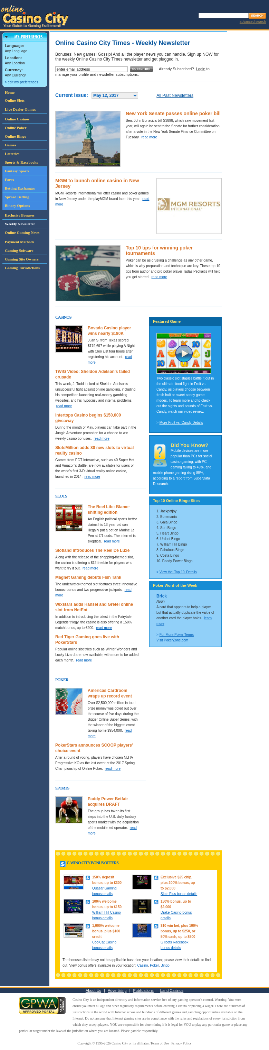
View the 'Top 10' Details (178, 572)
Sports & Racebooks (21, 162)
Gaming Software (19, 250)
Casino (142, 965)
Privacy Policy (181, 1043)
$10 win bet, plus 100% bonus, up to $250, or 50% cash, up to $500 (179, 931)
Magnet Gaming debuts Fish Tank (88, 577)
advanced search (253, 22)
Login (200, 69)
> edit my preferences (21, 82)
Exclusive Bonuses (20, 215)
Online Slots (15, 100)
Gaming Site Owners (22, 259)
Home (10, 92)
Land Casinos (171, 990)
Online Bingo (15, 136)
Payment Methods (19, 242)
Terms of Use (160, 1043)
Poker (154, 965)
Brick (161, 596)
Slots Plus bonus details (179, 894)
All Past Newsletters (174, 95)
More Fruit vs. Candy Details (181, 422)
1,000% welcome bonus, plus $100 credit (106, 931)
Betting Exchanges (20, 188)
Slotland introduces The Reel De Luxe (92, 550)
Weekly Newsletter (20, 224)
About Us (93, 990)
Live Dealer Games (20, 109)
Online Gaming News (22, 232)
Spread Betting (17, 197)
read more (149, 137)
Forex (9, 179)
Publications (143, 990)
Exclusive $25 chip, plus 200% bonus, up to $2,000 (178, 882)
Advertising (117, 990)
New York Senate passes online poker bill (173, 113)
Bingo (165, 965)
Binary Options (17, 205)
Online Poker (16, 128)
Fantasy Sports (17, 171)
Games (10, 145)
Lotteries (12, 154)
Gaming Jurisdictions (22, 268)
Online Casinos (17, 119)
